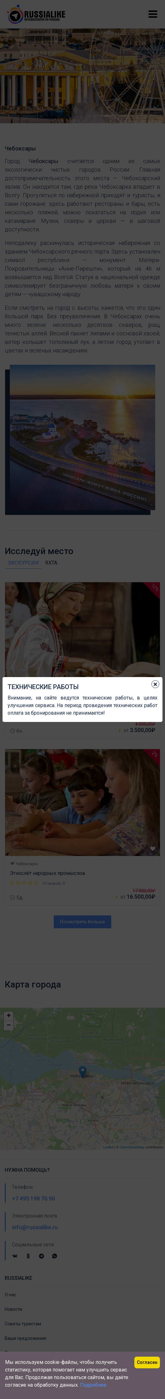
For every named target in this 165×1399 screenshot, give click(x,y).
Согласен (147, 1362)
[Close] (155, 684)
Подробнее (93, 1385)
